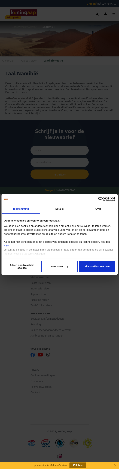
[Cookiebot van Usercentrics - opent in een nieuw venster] (99, 199)
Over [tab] (98, 208)
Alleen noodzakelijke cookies (22, 266)
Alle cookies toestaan (97, 266)
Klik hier (78, 465)
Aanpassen (59, 266)
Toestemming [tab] (21, 208)
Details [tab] (59, 208)
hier (6, 245)
